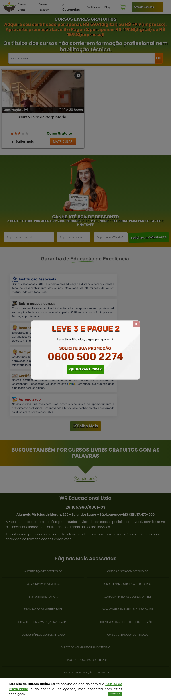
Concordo (115, 693)
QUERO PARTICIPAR (85, 369)
